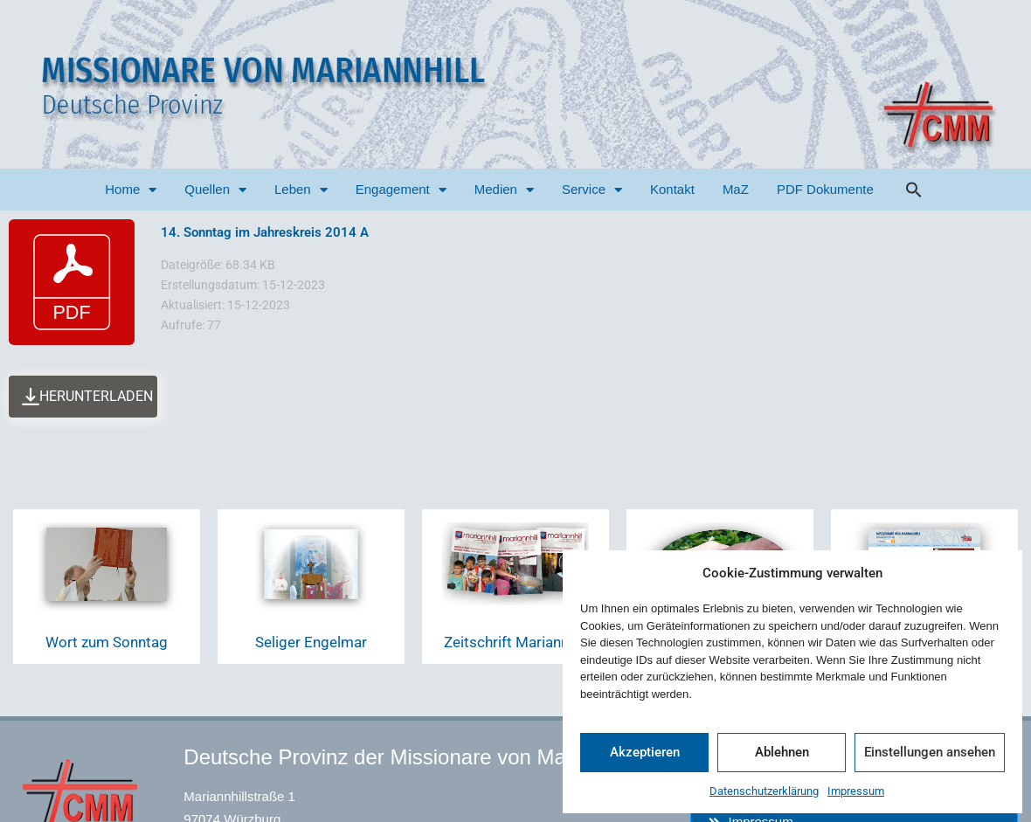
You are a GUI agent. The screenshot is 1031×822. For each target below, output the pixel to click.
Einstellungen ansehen (929, 752)
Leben (301, 190)
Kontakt (672, 189)
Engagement (401, 190)
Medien (504, 190)
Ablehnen (782, 752)
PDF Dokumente (825, 189)
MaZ (736, 189)
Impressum (855, 791)
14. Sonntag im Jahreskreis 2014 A (265, 232)
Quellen (215, 190)
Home (130, 190)
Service (592, 190)
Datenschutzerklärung (764, 791)
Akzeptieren (645, 752)
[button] (914, 190)
